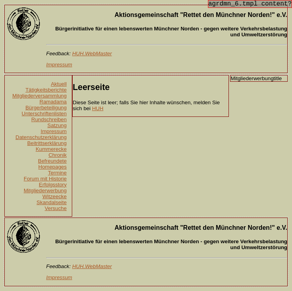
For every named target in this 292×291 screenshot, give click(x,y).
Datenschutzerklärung (41, 137)
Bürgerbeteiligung (45, 108)
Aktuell (59, 84)
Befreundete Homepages (52, 164)
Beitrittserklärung (47, 143)
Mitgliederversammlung (39, 96)
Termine (57, 173)
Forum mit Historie (45, 179)
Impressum (54, 131)
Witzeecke (54, 196)
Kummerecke (51, 149)
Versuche (56, 208)
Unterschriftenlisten (44, 113)
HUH (97, 108)
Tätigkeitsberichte (45, 90)
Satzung (57, 125)
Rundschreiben (49, 119)
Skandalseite (52, 202)
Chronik (58, 155)
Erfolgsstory (53, 185)
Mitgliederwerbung (45, 190)
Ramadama (53, 102)
